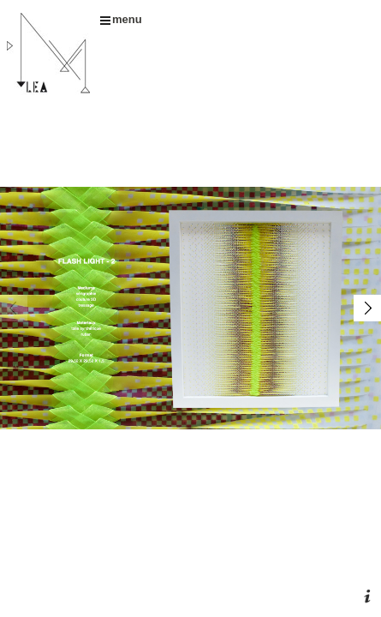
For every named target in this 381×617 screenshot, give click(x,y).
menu (121, 19)
